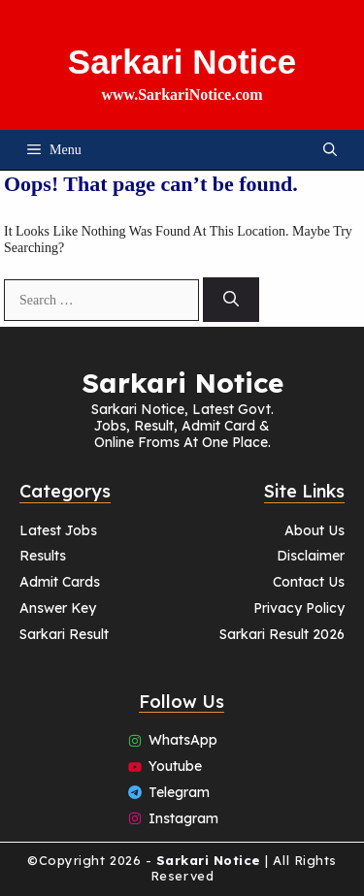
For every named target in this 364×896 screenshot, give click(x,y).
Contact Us (309, 582)
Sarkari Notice (182, 61)
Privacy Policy (299, 608)
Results (42, 555)
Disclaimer (311, 555)
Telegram (179, 792)
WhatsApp (183, 740)
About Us (314, 530)
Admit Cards (59, 582)
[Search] (231, 299)
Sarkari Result (64, 634)
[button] (330, 150)
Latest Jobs (58, 530)
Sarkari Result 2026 (282, 634)
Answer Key (57, 608)
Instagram (183, 818)
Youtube (175, 766)
